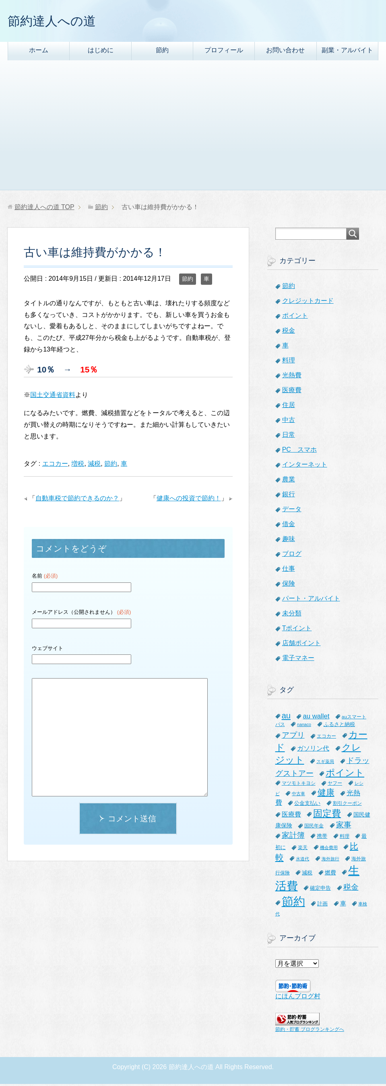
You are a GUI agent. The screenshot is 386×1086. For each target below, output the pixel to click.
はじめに (101, 52)
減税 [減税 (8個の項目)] (307, 875)
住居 (288, 406)
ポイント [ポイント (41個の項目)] (345, 774)
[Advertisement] (193, 131)
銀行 (288, 496)
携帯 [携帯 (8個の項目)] (322, 838)
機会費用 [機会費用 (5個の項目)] (329, 849)
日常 (288, 436)
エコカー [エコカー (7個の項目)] (326, 738)
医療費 (291, 392)
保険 (288, 585)
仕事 (288, 570)
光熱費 (291, 377)
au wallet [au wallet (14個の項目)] (316, 718)
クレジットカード (308, 302)
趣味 (288, 540)
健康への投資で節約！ (189, 500)
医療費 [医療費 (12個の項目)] (291, 816)
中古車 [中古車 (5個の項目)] (298, 795)
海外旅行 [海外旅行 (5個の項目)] (330, 860)
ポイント (295, 317)
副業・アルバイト (347, 52)
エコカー (55, 465)
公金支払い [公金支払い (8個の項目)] (307, 805)
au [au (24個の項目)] (286, 717)
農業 (288, 481)
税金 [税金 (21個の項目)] (351, 889)
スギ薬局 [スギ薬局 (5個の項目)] (325, 763)
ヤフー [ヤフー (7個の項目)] (335, 785)
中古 (288, 421)
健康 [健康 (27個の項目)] (326, 794)
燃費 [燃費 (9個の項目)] (330, 874)
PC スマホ (299, 451)
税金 (288, 332)
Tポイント (297, 630)
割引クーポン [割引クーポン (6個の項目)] (347, 805)
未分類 (291, 615)
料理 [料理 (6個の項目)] (344, 838)
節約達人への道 (59, 21)
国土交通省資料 (52, 396)
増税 (77, 465)
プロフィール (223, 52)
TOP (44, 209)
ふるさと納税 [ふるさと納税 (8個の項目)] (339, 726)
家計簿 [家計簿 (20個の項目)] (293, 837)
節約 (162, 52)
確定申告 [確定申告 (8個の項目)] (320, 890)
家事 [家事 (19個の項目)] (343, 827)
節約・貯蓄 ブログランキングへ (309, 1031)
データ (291, 511)
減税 (94, 465)
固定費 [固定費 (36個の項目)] (327, 815)
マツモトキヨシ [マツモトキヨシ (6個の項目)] (299, 785)
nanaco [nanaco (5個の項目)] (304, 726)
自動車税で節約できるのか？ (77, 500)
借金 (288, 525)
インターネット (304, 466)
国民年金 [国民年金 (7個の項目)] (314, 828)
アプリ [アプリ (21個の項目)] (293, 737)
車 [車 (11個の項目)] (343, 905)
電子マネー (298, 659)
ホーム (38, 52)
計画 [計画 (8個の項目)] (322, 906)
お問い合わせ (285, 52)
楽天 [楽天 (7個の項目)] (303, 849)
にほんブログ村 (297, 998)
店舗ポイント (301, 645)
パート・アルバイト (311, 600)
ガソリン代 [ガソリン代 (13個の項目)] (313, 750)
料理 (288, 362)
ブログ (291, 555)
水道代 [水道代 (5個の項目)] (302, 860)
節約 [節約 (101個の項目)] (293, 903)
